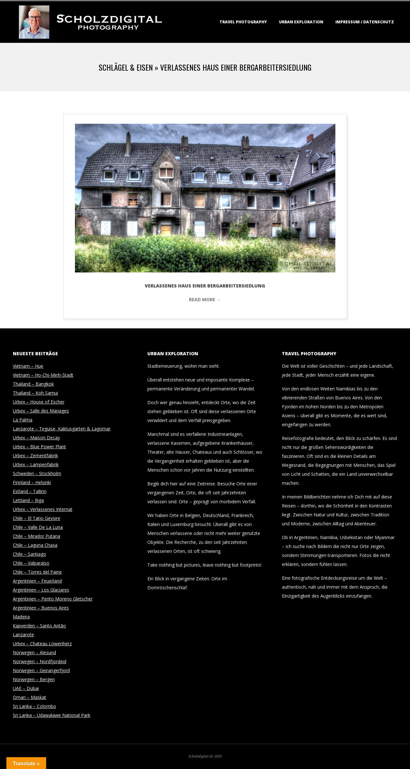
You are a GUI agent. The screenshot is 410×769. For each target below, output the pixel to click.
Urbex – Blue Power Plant (39, 446)
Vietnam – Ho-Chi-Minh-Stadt (43, 375)
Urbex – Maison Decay (36, 438)
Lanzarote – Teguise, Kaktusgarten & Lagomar (62, 429)
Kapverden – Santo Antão (39, 626)
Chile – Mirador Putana (36, 536)
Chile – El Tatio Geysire (36, 518)
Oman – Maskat (29, 697)
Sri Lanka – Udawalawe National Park (51, 715)
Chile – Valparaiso (31, 563)
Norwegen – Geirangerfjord (41, 670)
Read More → (205, 299)
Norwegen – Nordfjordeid (39, 661)
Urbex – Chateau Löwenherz (42, 643)
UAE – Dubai (26, 688)
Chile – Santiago (29, 554)
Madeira (21, 617)
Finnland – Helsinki (32, 482)
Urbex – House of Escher (38, 402)
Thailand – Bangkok (33, 384)
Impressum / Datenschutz (364, 22)
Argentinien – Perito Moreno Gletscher (53, 599)
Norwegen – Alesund (34, 652)
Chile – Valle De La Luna (38, 527)
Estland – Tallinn (29, 491)
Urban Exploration (301, 22)
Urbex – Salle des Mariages (41, 411)
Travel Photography (243, 22)
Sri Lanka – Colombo (34, 706)
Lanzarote (23, 635)
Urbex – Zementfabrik (35, 455)
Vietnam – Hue (28, 366)
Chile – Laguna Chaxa (35, 545)
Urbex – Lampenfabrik (36, 464)
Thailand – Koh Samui (35, 393)
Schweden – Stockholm (37, 473)
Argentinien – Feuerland (37, 581)
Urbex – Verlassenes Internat (42, 509)
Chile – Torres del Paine (37, 572)
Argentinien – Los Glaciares (41, 590)
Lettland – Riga (28, 500)
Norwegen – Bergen (34, 679)
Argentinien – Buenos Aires (41, 608)
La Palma (22, 420)
